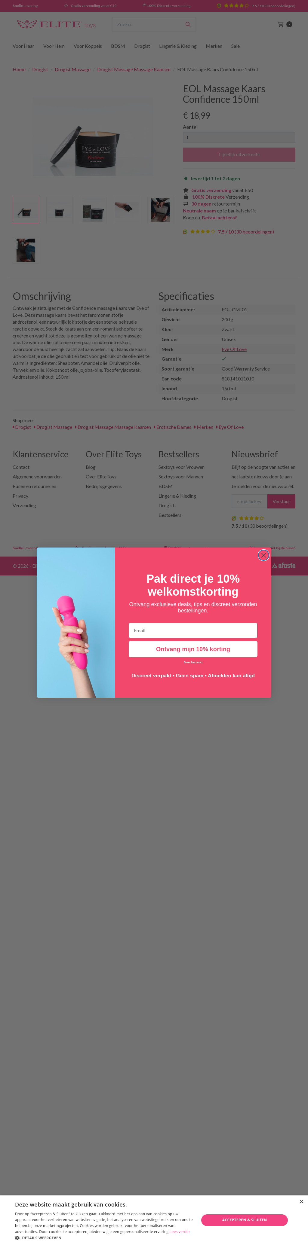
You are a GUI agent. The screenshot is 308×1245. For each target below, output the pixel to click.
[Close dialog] (263, 555)
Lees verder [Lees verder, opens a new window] (180, 1231)
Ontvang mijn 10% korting (193, 649)
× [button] (301, 1202)
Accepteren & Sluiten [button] (244, 1219)
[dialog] (154, 1220)
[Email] (193, 630)
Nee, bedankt (193, 662)
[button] (104, 1237)
